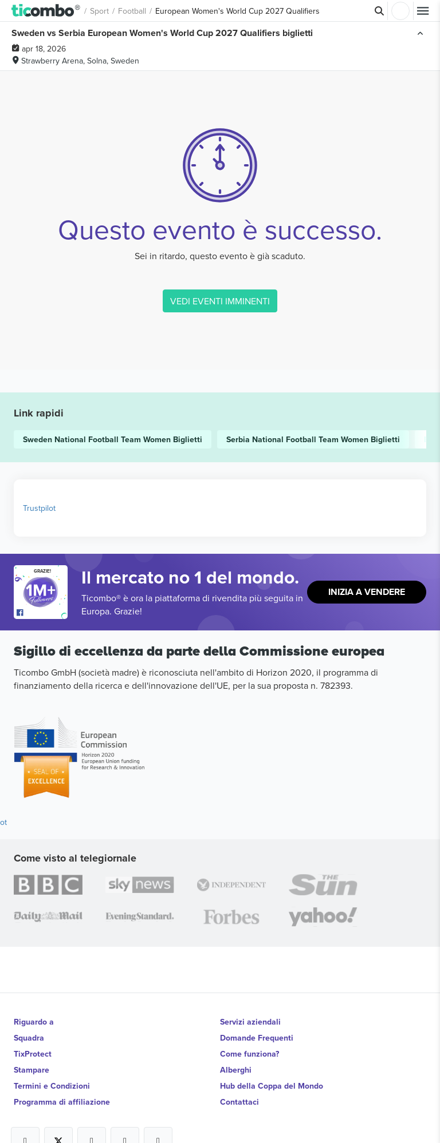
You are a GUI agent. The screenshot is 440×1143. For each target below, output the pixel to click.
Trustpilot (39, 508)
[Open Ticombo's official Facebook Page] (42, 613)
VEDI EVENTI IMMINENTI (220, 301)
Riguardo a (34, 1021)
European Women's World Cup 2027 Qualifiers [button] (237, 11)
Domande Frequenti (256, 1037)
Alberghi (236, 1069)
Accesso (400, 11)
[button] (46, 11)
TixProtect (33, 1053)
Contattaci (239, 1102)
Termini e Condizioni (52, 1086)
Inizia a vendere (366, 591)
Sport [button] (99, 11)
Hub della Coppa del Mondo (271, 1086)
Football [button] (132, 11)
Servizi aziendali (250, 1021)
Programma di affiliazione (62, 1102)
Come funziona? (249, 1053)
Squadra (29, 1037)
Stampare (31, 1069)
